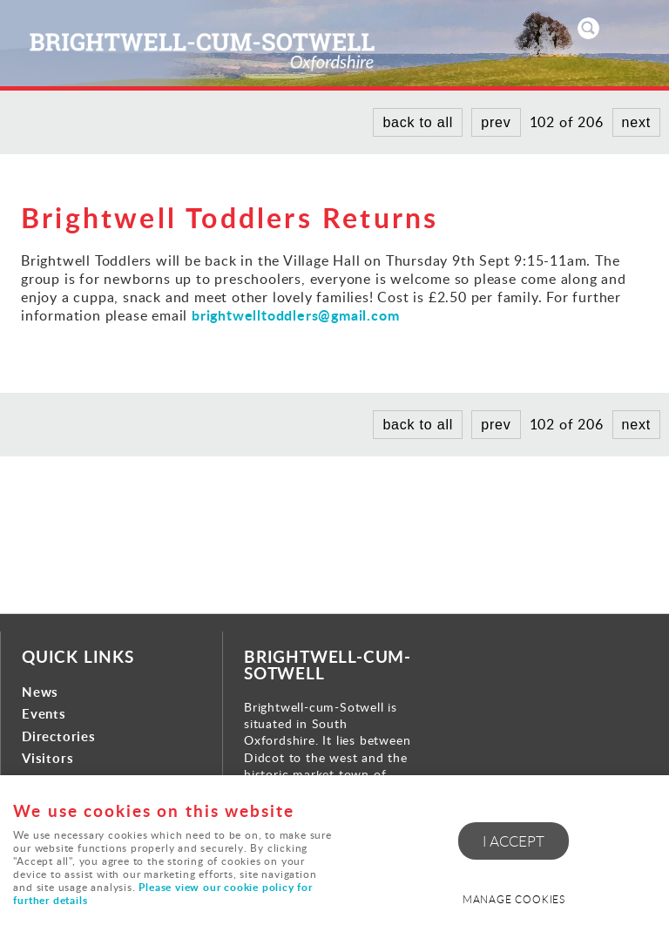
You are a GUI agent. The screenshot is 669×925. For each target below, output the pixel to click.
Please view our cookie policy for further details (162, 894)
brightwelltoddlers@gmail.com (295, 315)
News (40, 692)
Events (44, 714)
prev (495, 122)
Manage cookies (514, 899)
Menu (638, 28)
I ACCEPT (513, 841)
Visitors (47, 758)
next (636, 122)
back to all (417, 122)
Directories (59, 736)
